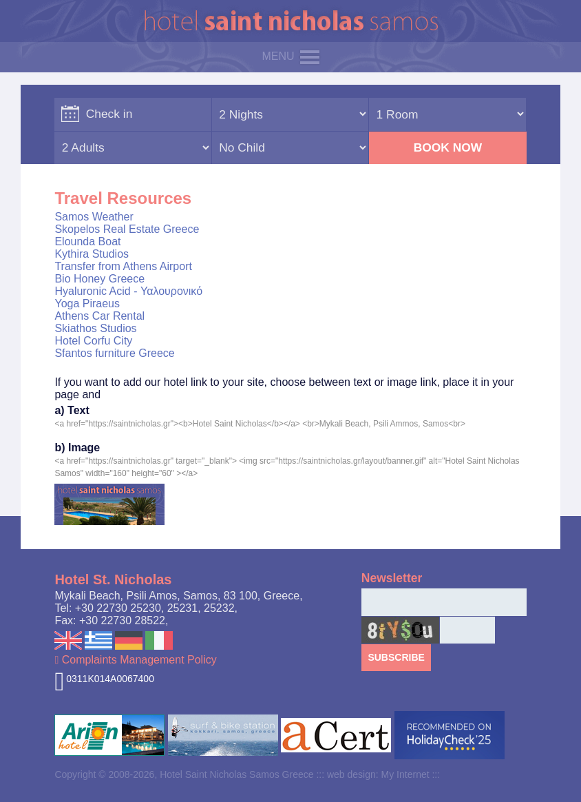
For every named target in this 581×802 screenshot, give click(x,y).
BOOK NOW (448, 147)
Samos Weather (93, 217)
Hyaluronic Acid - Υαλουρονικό (128, 291)
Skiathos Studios (95, 328)
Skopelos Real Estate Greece (126, 229)
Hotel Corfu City (93, 341)
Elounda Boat (87, 241)
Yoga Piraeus (87, 303)
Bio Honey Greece (99, 279)
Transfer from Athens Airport (122, 266)
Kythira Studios (91, 254)
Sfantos (73, 353)
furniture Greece (135, 353)
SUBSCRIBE (396, 657)
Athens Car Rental (99, 316)
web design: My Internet (378, 774)
